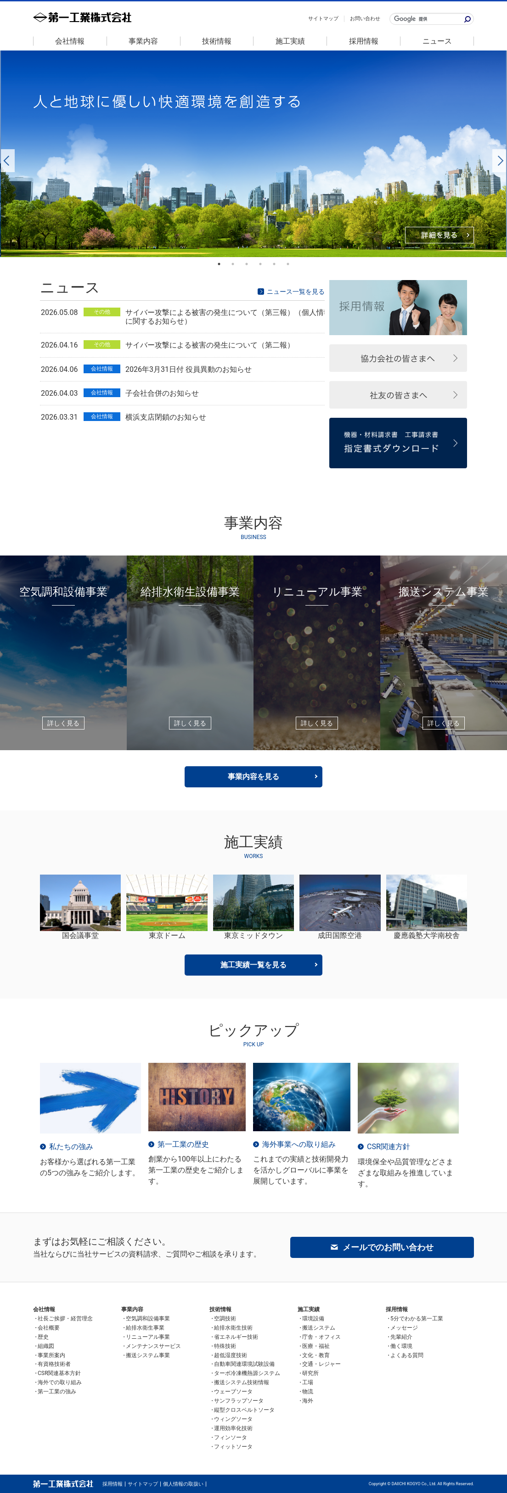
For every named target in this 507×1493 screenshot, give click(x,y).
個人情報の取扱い (183, 1484)
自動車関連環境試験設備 (244, 1364)
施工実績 (290, 41)
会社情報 (69, 41)
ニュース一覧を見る (296, 291)
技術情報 (216, 41)
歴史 (43, 1337)
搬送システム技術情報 (241, 1382)
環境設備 (313, 1318)
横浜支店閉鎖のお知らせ (165, 417)
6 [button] (288, 264)
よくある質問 (406, 1355)
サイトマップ (323, 19)
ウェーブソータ (233, 1391)
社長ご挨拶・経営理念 (65, 1318)
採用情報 (363, 41)
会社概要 (49, 1328)
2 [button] (232, 264)
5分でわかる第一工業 (416, 1318)
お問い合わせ (365, 19)
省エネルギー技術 (236, 1337)
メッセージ (404, 1328)
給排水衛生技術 (233, 1328)
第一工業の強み (57, 1391)
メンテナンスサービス (153, 1346)
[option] (253, 154)
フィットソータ (233, 1446)
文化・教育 (316, 1355)
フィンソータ (230, 1437)
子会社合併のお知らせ (162, 393)
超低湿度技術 (230, 1355)
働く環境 (401, 1346)
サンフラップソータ (239, 1401)
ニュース (437, 41)
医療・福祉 (316, 1346)
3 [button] (246, 264)
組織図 (46, 1346)
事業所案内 (51, 1355)
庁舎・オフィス (321, 1337)
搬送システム (318, 1328)
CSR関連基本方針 (59, 1373)
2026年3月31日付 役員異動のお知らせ (188, 369)
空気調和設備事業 (148, 1318)
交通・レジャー (321, 1364)
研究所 (310, 1373)
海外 (307, 1401)
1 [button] (219, 264)
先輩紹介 (401, 1337)
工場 (307, 1382)
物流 (307, 1391)
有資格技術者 (54, 1364)
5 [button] (274, 264)
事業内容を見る (253, 776)
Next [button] (496, 153)
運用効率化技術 (233, 1428)
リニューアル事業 (148, 1337)
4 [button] (260, 264)
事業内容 (143, 41)
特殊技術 (225, 1346)
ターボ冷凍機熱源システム (247, 1373)
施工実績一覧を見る (253, 964)
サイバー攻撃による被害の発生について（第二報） (209, 345)
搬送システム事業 (148, 1355)
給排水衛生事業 (145, 1328)
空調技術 (225, 1318)
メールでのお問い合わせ (388, 1247)
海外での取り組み (60, 1382)
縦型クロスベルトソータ (244, 1410)
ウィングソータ (233, 1419)
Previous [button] (5, 153)
